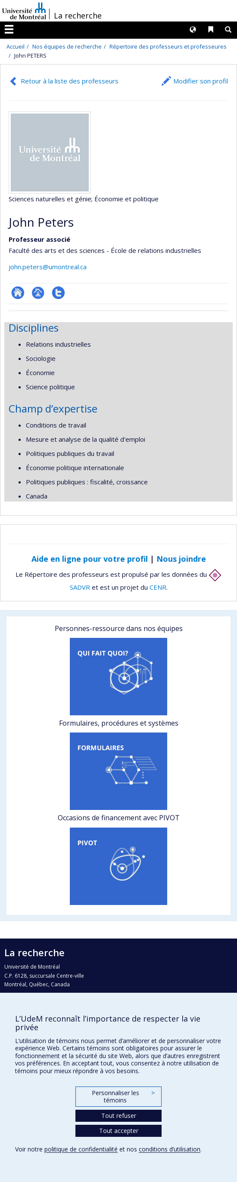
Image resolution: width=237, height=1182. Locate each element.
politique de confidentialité (81, 1149)
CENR (158, 587)
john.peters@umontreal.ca (48, 266)
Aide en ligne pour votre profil (89, 559)
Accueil (15, 46)
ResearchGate (18, 292)
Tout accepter (118, 1131)
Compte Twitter (58, 292)
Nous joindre (181, 559)
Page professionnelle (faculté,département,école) (38, 292)
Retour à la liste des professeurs (69, 81)
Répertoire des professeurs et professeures (168, 46)
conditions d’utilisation (169, 1149)
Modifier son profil (200, 81)
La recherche (78, 15)
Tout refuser (118, 1115)
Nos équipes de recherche (67, 46)
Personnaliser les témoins (123, 1097)
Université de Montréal (24, 10)
